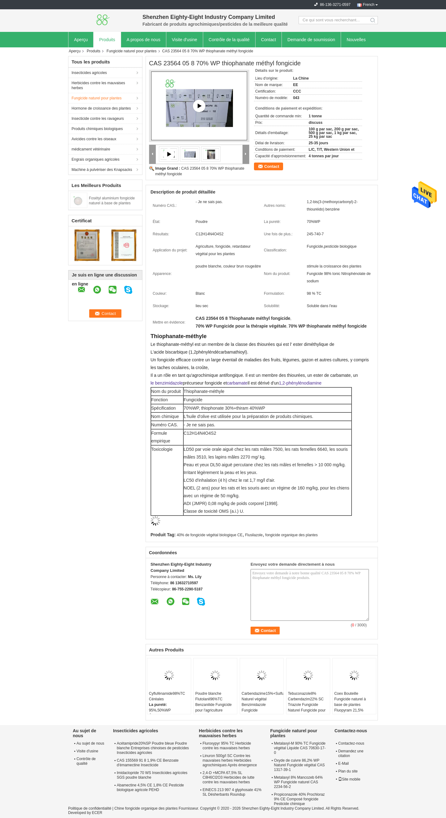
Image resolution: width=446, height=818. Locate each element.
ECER (97, 813)
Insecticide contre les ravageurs (98, 118)
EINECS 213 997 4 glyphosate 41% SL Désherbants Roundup (232, 792)
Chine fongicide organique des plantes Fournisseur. (157, 808)
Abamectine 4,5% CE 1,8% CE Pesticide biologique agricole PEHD (150, 787)
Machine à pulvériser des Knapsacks (102, 170)
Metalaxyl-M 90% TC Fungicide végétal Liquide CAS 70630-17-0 (300, 748)
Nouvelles (356, 39)
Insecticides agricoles (89, 73)
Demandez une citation (350, 753)
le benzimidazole (167, 383)
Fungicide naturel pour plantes (131, 51)
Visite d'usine (184, 39)
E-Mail (343, 763)
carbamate (237, 383)
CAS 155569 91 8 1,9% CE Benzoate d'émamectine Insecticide (147, 762)
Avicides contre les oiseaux (94, 139)
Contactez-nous (351, 743)
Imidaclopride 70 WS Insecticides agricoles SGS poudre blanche (152, 775)
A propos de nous (143, 39)
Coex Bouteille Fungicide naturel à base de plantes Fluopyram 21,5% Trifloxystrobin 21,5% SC (351, 707)
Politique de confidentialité (89, 808)
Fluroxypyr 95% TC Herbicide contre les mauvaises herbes (227, 745)
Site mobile (349, 779)
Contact (268, 39)
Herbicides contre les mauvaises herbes (98, 85)
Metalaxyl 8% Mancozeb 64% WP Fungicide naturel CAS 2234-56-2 (298, 782)
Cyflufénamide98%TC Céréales (167, 696)
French (368, 4)
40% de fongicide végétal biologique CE (210, 535)
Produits (107, 39)
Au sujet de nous (90, 743)
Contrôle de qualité (86, 761)
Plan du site (348, 771)
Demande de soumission (311, 39)
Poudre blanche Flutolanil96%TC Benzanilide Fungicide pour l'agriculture (213, 701)
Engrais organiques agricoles (96, 159)
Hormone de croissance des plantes (101, 108)
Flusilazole (254, 535)
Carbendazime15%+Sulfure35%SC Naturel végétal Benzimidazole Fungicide (262, 701)
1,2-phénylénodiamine (300, 383)
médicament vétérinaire (91, 149)
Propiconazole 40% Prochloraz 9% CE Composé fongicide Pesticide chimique (299, 799)
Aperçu (81, 39)
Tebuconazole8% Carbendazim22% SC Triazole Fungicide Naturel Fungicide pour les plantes (307, 704)
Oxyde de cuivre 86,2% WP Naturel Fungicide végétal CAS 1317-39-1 (299, 765)
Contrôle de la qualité (229, 39)
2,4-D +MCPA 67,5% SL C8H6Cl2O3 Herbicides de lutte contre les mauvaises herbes (228, 777)
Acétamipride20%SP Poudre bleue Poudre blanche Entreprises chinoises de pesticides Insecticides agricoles (153, 748)
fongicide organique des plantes (291, 535)
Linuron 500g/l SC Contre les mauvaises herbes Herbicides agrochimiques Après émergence (230, 760)
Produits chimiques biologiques (97, 129)
